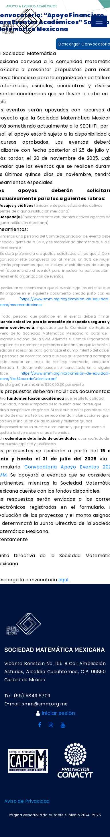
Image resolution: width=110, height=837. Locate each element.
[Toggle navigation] (99, 21)
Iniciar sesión (58, 713)
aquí (64, 579)
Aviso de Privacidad (27, 801)
